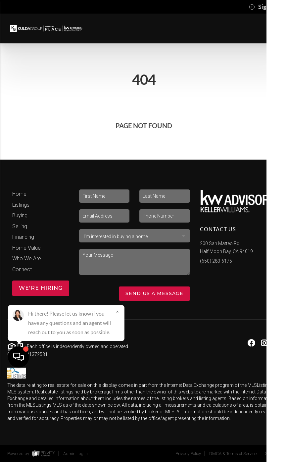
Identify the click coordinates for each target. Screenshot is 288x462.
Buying (19, 215)
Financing (23, 237)
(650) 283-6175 (216, 261)
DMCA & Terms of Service (233, 453)
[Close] (117, 398)
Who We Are (26, 258)
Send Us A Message (154, 293)
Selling (19, 226)
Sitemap (273, 453)
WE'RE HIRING (41, 288)
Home (19, 194)
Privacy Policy (188, 453)
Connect (22, 269)
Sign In (262, 7)
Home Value (26, 248)
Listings (20, 205)
